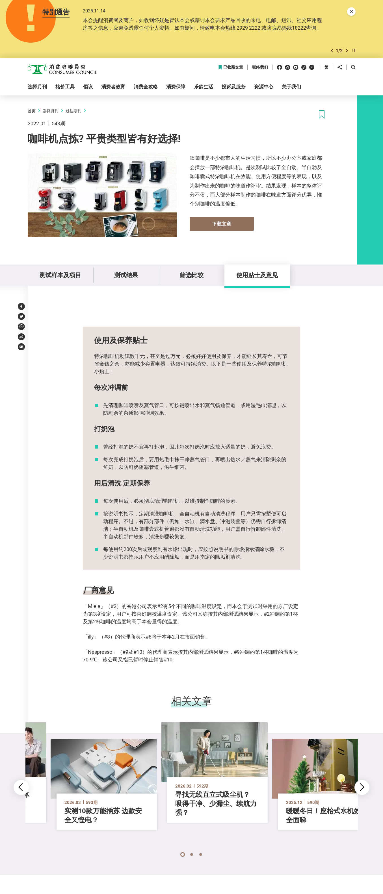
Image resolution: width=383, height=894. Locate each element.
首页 (32, 110)
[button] (332, 51)
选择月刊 (51, 110)
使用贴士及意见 (257, 275)
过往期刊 (73, 110)
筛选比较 (192, 275)
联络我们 (260, 67)
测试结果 (126, 275)
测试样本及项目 (60, 275)
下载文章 (221, 223)
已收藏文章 (230, 67)
